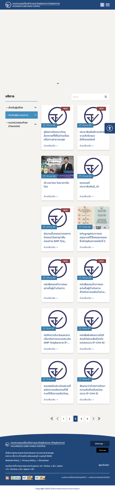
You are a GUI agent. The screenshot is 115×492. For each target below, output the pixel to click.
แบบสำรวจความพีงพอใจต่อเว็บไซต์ (99, 477)
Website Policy (12, 460)
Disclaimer (44, 460)
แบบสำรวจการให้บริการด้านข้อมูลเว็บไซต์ (74, 477)
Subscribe (102, 450)
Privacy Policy (29, 460)
